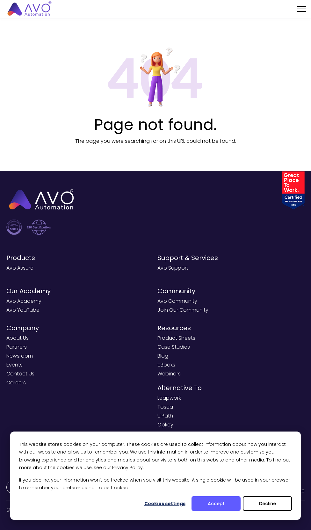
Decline (267, 503)
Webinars (169, 373)
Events (14, 364)
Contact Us (20, 373)
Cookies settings (164, 503)
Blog (162, 355)
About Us (17, 338)
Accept (216, 503)
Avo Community (177, 301)
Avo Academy (23, 301)
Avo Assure (19, 268)
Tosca (165, 406)
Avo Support (172, 268)
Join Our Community (182, 310)
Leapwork (169, 398)
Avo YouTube (23, 310)
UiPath (165, 415)
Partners (16, 347)
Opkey (165, 424)
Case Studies (173, 347)
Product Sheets (176, 338)
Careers (16, 382)
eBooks (166, 364)
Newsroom (19, 355)
